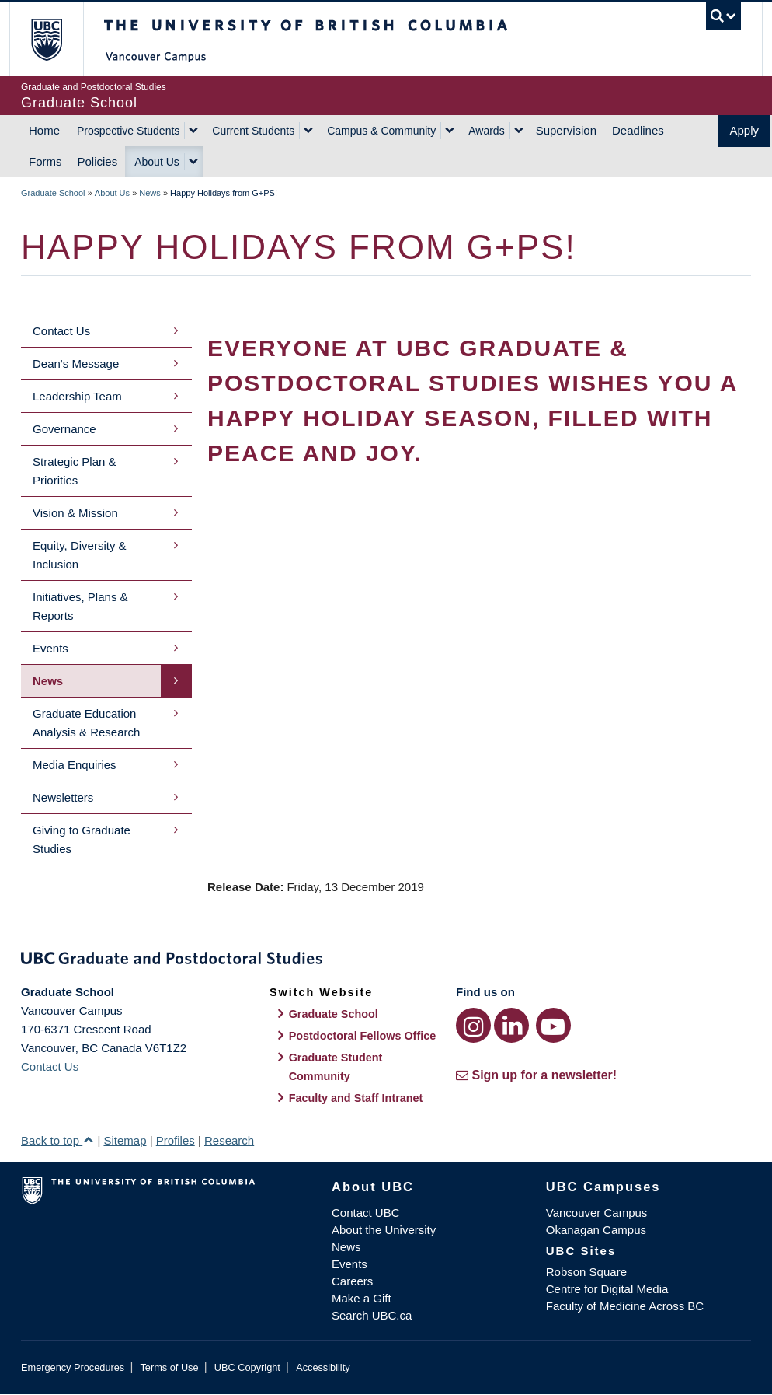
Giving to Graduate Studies (81, 839)
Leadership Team (77, 396)
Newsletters (63, 797)
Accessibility (322, 1367)
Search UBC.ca (372, 1315)
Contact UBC (366, 1212)
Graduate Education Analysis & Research (86, 723)
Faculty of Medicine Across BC (625, 1306)
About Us (156, 162)
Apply (744, 130)
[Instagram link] (473, 1025)
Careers (352, 1281)
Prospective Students (128, 130)
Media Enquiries (74, 764)
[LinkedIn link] (511, 1025)
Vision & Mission (75, 512)
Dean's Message (76, 363)
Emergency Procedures (72, 1367)
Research (229, 1140)
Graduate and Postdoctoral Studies (386, 961)
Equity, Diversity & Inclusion (80, 555)
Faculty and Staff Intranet (356, 1098)
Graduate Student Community (336, 1066)
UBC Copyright (247, 1367)
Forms (45, 161)
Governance (64, 428)
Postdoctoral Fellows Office (362, 1036)
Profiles (175, 1140)
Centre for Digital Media (607, 1288)
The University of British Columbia (58, 39)
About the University (384, 1229)
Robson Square (586, 1271)
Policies (98, 161)
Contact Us (61, 330)
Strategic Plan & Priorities (74, 471)
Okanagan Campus (596, 1229)
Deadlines (638, 130)
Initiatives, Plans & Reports (80, 606)
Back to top (57, 1140)
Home (44, 130)
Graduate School (53, 193)
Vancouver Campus (597, 1212)
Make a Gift (361, 1298)
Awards (486, 130)
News (150, 193)
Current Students (253, 130)
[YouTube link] (553, 1025)
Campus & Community (381, 130)
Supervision (566, 130)
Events (50, 648)
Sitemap (124, 1140)
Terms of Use (169, 1367)
